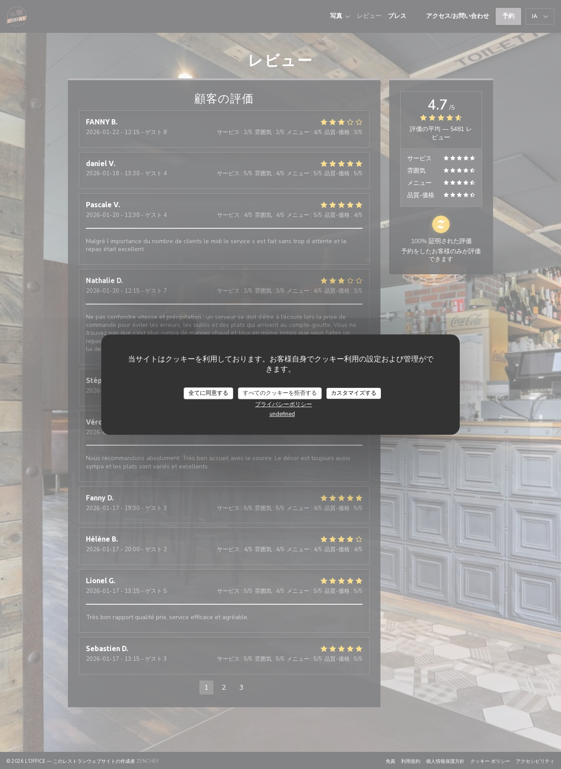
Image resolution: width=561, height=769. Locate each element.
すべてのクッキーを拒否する (280, 393)
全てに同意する (208, 393)
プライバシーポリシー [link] (283, 404)
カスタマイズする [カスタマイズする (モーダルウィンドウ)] (353, 393)
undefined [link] (282, 414)
